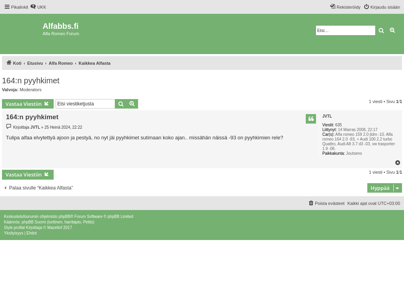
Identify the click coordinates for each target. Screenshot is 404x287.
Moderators (31, 89)
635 (338, 125)
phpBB (64, 216)
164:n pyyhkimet (31, 80)
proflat (19, 227)
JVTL (327, 116)
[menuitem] (38, 7)
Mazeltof (54, 227)
